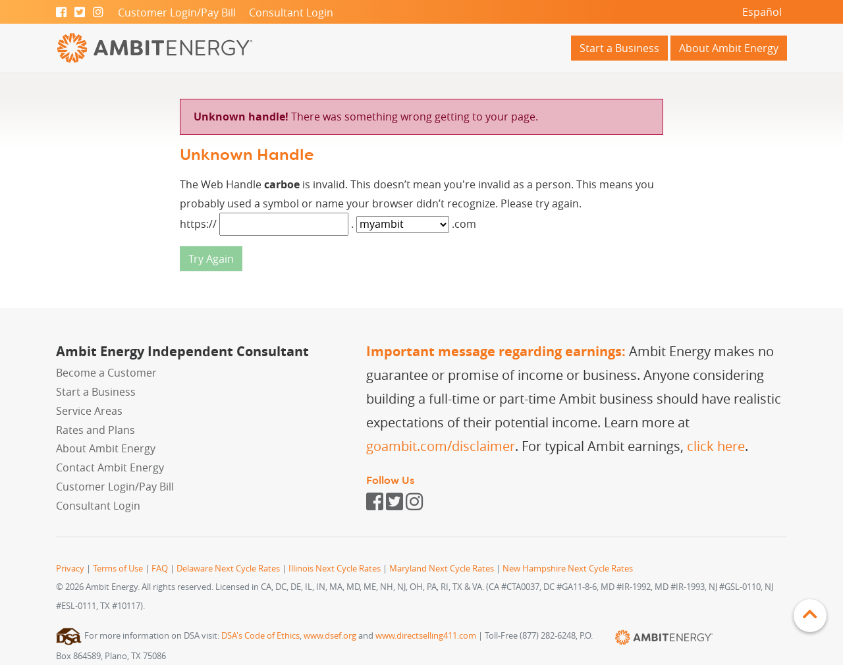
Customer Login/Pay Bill (177, 12)
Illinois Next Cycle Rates (334, 568)
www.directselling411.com (425, 635)
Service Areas (89, 411)
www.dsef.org (330, 635)
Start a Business (619, 48)
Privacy (70, 568)
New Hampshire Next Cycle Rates (568, 568)
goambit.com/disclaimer (440, 446)
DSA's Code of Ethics (260, 635)
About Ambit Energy (728, 48)
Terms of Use (118, 568)
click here (716, 446)
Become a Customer (106, 372)
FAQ (159, 568)
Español (762, 12)
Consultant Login (291, 12)
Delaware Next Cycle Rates (228, 568)
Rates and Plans (95, 430)
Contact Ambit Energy (110, 467)
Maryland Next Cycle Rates (441, 568)
